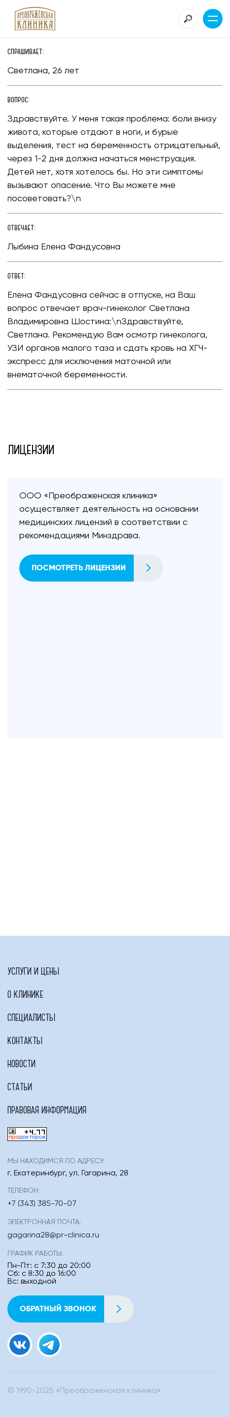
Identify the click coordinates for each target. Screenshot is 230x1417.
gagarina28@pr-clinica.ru (53, 1235)
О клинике (25, 993)
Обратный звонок (76, 1309)
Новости (21, 1063)
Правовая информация (46, 1109)
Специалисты (31, 1017)
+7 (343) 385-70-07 (42, 1204)
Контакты (24, 1040)
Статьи (19, 1086)
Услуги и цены (33, 970)
